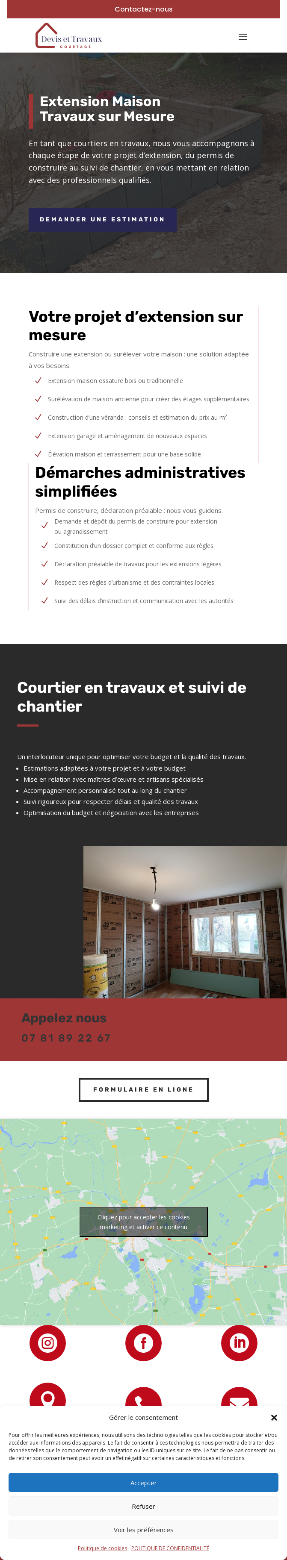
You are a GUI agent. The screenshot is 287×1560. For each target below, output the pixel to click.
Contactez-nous (144, 9)
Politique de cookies (102, 1548)
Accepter (143, 1482)
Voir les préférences (144, 1529)
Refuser (143, 1506)
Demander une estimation (103, 219)
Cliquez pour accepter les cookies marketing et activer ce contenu (144, 1222)
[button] (274, 1417)
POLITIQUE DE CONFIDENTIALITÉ (170, 1548)
